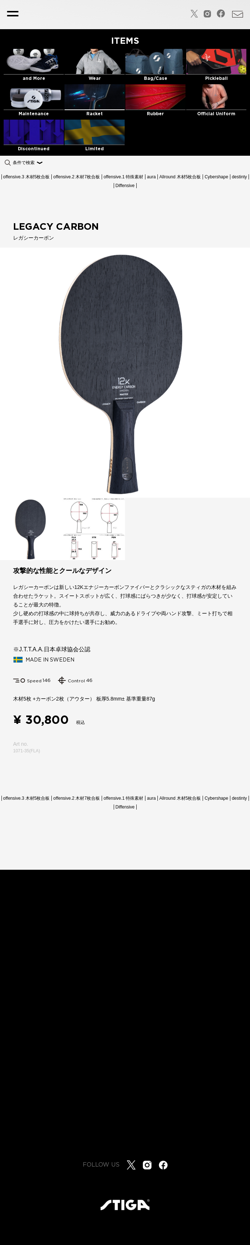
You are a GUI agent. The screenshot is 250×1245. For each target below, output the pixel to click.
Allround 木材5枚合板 (180, 176)
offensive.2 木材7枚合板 (76, 176)
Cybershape (216, 176)
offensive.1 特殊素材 (123, 176)
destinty (239, 176)
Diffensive (125, 185)
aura (151, 176)
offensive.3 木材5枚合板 (26, 176)
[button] (243, 373)
